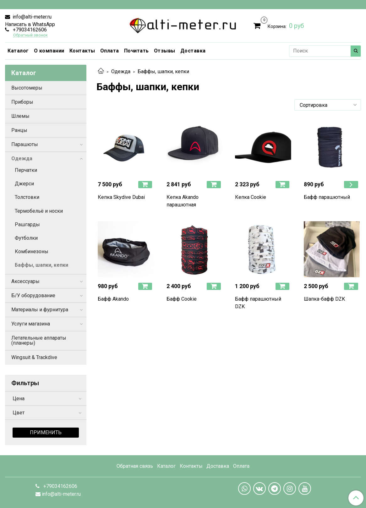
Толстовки (27, 197)
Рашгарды (27, 224)
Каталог (18, 51)
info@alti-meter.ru (31, 17)
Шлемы (20, 116)
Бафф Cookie (182, 299)
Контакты (82, 51)
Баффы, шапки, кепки (41, 265)
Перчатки (26, 170)
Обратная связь (135, 466)
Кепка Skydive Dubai (121, 197)
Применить (46, 432)
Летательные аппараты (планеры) (38, 340)
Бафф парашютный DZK (258, 302)
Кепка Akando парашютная (183, 201)
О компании (49, 51)
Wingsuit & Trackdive (34, 357)
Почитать (136, 51)
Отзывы (164, 51)
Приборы (22, 102)
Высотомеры (26, 88)
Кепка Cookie (250, 197)
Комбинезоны (31, 251)
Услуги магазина (30, 324)
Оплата (109, 51)
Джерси (24, 184)
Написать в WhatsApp (30, 24)
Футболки (26, 238)
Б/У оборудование (33, 295)
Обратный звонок (30, 35)
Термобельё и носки (39, 211)
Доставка (193, 51)
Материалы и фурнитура (39, 310)
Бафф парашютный (327, 197)
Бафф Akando (113, 299)
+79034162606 (29, 30)
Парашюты (24, 144)
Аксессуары (25, 281)
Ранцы (19, 130)
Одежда (120, 71)
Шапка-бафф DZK (324, 299)
